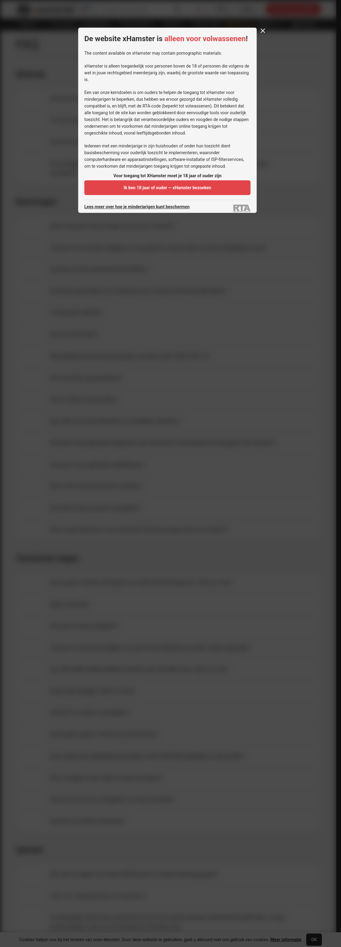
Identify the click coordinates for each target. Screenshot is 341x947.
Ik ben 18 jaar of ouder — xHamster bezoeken (167, 187)
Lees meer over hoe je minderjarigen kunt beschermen (137, 207)
